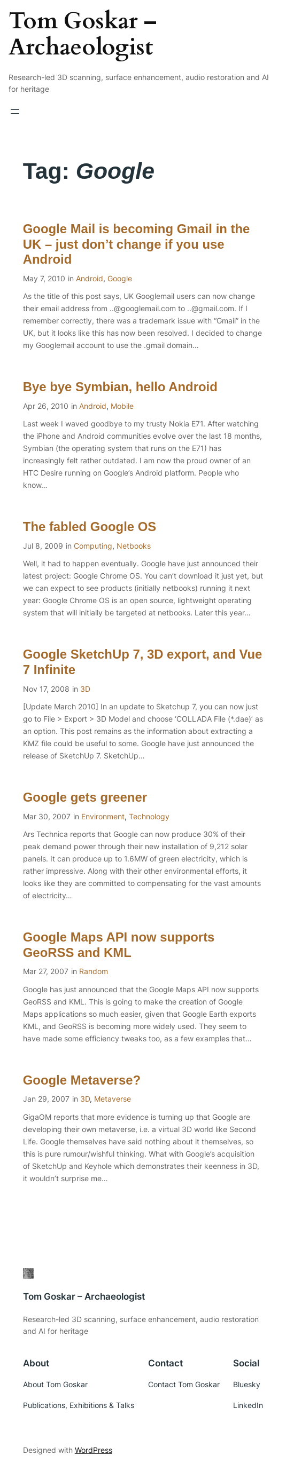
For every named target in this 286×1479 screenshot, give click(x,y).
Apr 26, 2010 (45, 405)
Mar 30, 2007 (47, 816)
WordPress (93, 1449)
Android (89, 278)
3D (85, 688)
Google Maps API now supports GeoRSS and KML (119, 945)
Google (119, 278)
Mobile (122, 405)
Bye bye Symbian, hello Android (120, 386)
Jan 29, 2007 (46, 1098)
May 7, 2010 (44, 278)
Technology (149, 816)
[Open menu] (15, 111)
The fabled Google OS (89, 526)
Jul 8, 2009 (43, 545)
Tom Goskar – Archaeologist (83, 34)
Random (93, 971)
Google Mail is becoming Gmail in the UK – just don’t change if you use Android (136, 244)
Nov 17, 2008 (46, 688)
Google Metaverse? (82, 1080)
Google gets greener (85, 797)
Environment (103, 816)
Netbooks (134, 545)
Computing (93, 545)
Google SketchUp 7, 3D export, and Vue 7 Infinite (142, 662)
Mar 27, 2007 (45, 971)
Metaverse (112, 1098)
